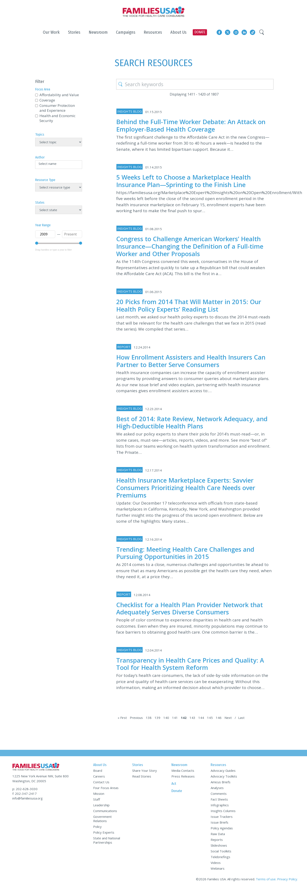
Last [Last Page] (241, 717)
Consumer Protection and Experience (57, 108)
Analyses (217, 788)
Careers (99, 776)
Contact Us (101, 782)
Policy (97, 826)
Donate (176, 791)
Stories (137, 765)
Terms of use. (266, 879)
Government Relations (102, 818)
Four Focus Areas (106, 788)
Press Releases (183, 776)
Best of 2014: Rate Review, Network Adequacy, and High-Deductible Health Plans (192, 422)
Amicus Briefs (220, 782)
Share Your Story (144, 770)
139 (157, 717)
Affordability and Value (59, 94)
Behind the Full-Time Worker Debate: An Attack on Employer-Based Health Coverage (190, 125)
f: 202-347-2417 (24, 793)
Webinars (217, 868)
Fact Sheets (219, 799)
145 (210, 717)
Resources (218, 765)
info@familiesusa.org (27, 798)
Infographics (220, 805)
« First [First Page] (122, 717)
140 (166, 717)
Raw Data (218, 834)
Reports (217, 839)
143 (192, 717)
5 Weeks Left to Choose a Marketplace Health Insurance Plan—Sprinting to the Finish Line (183, 181)
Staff (96, 799)
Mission (98, 793)
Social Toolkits (221, 851)
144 (201, 717)
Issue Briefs (219, 822)
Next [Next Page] (228, 717)
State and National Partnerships (106, 840)
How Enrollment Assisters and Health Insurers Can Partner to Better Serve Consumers (190, 361)
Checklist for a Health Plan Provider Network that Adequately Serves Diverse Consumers (189, 608)
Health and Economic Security (57, 118)
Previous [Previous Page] (136, 717)
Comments (219, 793)
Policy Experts (103, 832)
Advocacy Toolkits (224, 776)
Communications (105, 811)
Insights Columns (223, 811)
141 (175, 717)
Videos (216, 862)
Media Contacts (182, 770)
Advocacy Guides (223, 770)
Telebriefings (220, 857)
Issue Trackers (222, 816)
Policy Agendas (222, 828)
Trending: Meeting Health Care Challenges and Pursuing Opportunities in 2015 (185, 553)
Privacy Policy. (287, 879)
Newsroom (179, 765)
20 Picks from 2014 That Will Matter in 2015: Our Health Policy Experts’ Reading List (188, 305)
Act (173, 783)
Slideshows (219, 845)
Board (97, 770)
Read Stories (141, 776)
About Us (100, 765)
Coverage (47, 100)
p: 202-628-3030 (25, 789)
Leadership (101, 805)
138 (149, 717)
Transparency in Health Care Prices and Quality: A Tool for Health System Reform (190, 664)
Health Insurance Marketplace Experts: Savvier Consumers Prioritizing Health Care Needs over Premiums (185, 487)
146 (219, 717)
